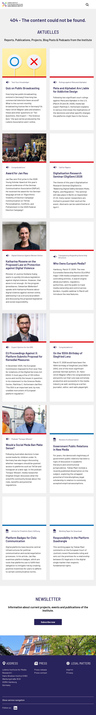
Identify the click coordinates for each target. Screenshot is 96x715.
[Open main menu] (92, 4)
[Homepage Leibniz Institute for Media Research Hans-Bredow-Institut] (12, 5)
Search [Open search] (87, 4)
